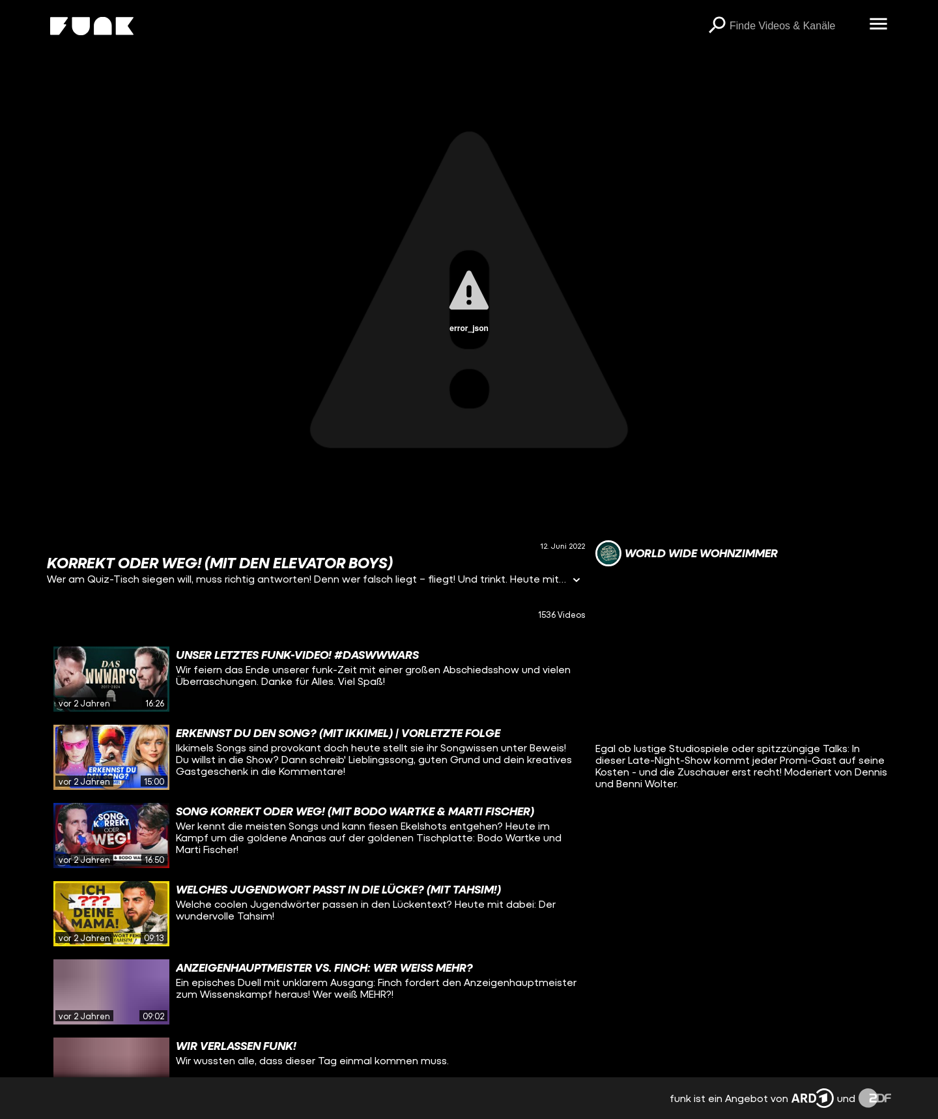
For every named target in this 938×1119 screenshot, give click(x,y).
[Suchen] (717, 26)
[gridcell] (315, 679)
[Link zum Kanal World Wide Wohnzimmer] (686, 553)
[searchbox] (795, 26)
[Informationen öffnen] (576, 581)
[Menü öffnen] (878, 24)
